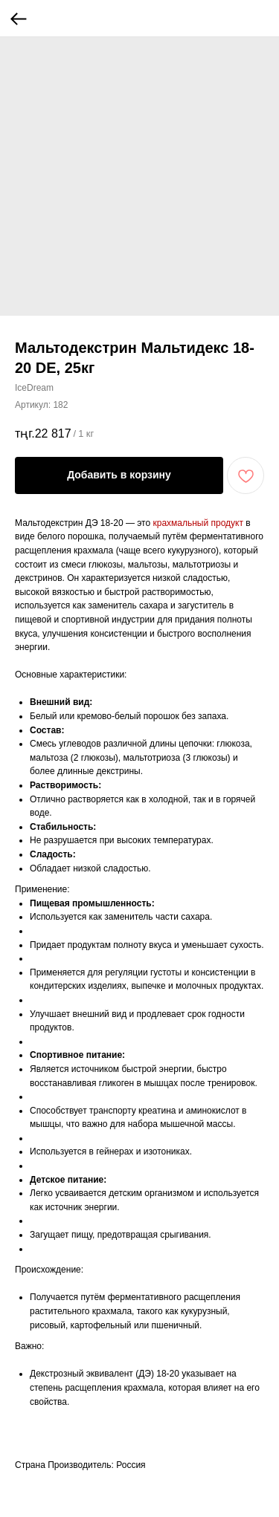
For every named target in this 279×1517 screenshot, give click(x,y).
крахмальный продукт (198, 523)
